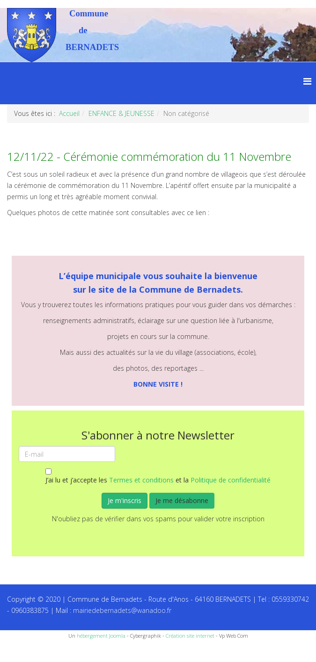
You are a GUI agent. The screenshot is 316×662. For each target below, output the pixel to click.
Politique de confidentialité (231, 479)
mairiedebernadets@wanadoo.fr (122, 610)
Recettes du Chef (25, 651)
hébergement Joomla (101, 635)
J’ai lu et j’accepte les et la (158, 476)
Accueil (69, 113)
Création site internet (190, 635)
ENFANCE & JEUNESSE (121, 113)
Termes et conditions (141, 479)
